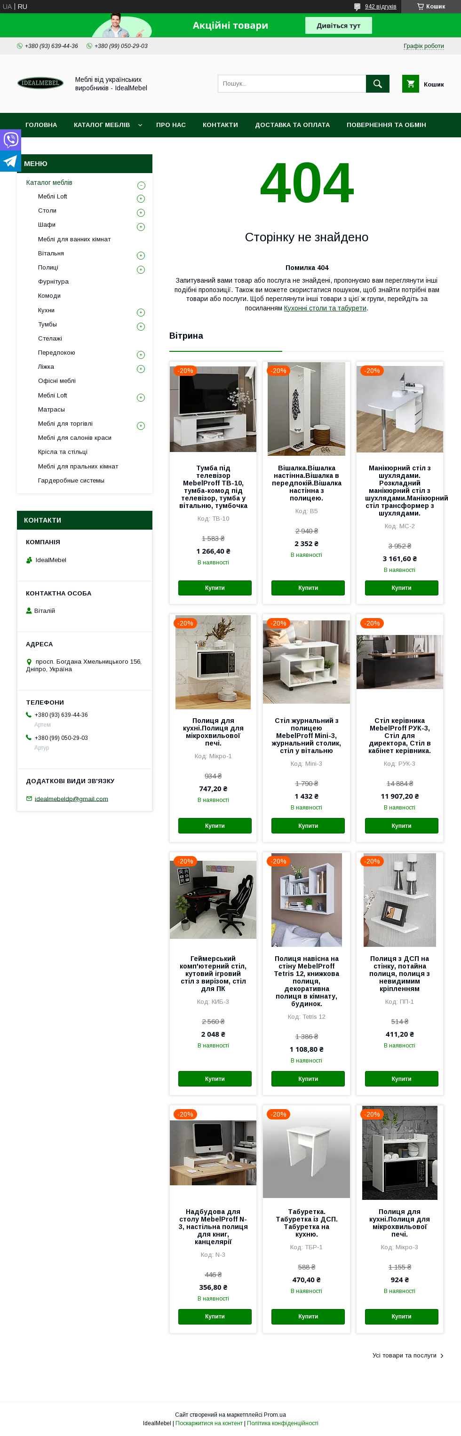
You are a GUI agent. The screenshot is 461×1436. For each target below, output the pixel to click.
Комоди (49, 295)
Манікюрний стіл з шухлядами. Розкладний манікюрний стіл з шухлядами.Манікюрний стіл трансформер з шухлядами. (400, 490)
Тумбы (47, 324)
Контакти (220, 124)
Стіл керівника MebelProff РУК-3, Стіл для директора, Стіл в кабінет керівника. (399, 735)
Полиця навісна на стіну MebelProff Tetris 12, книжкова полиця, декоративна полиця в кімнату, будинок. (306, 981)
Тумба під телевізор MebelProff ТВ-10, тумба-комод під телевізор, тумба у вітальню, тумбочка (213, 486)
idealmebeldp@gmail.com (71, 798)
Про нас (171, 124)
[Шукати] (377, 84)
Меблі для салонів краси (74, 437)
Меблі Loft (52, 196)
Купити (215, 588)
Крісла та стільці (62, 451)
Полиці (48, 267)
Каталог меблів (102, 124)
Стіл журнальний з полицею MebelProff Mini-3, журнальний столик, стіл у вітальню (306, 735)
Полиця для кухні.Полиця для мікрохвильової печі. (213, 732)
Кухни (46, 310)
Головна (41, 124)
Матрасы (51, 409)
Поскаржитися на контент (209, 1423)
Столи (47, 210)
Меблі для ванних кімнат (74, 239)
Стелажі (50, 338)
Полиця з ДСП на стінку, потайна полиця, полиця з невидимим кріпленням (399, 973)
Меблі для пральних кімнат (78, 466)
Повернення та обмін (386, 124)
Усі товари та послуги (405, 1355)
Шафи (47, 224)
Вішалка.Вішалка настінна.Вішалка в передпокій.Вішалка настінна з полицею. (307, 483)
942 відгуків (381, 6)
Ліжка (46, 366)
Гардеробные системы (71, 480)
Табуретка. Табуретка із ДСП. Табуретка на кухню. (307, 1223)
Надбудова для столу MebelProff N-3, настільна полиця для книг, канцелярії (213, 1227)
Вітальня (51, 253)
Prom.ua (275, 1415)
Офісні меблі (57, 380)
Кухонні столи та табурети (325, 308)
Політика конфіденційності (282, 1423)
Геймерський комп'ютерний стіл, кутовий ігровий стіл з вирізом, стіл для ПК (213, 973)
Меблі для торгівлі (65, 423)
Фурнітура (53, 281)
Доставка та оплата (292, 124)
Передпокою (56, 352)
